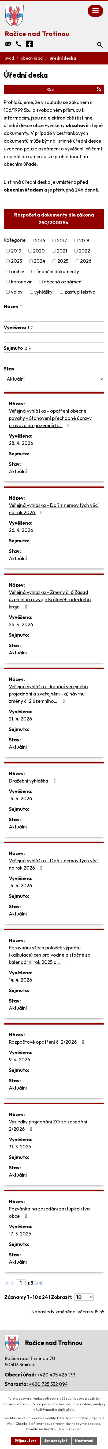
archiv (17, 271)
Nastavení (84, 1441)
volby (17, 292)
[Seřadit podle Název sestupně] (21, 307)
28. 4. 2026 (21, 443)
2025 (62, 261)
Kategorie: (15, 240)
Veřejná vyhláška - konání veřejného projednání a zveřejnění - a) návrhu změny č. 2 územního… (48, 693)
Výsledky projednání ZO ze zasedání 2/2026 (48, 1125)
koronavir (21, 282)
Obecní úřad (32, 58)
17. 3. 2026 (20, 1234)
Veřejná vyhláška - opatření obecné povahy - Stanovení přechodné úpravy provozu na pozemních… (50, 418)
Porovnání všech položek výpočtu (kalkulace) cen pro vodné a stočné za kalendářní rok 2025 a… (50, 955)
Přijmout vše (25, 1441)
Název (11, 306)
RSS (74, 89)
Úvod (9, 58)
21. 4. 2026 (20, 719)
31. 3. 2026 (20, 1147)
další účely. (66, 1409)
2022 (84, 251)
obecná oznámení (63, 282)
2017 (62, 240)
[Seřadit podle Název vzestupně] (21, 305)
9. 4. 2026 (19, 1060)
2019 (16, 251)
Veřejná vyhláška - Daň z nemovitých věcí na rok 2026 (54, 509)
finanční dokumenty (57, 271)
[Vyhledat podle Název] (54, 316)
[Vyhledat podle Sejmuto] (54, 357)
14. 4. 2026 (20, 798)
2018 (84, 240)
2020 (39, 251)
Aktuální (18, 471)
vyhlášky (43, 292)
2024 (39, 261)
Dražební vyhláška (33, 781)
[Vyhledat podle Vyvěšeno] (54, 337)
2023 (16, 261)
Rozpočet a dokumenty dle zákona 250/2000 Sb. (54, 219)
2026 (85, 261)
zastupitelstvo (80, 292)
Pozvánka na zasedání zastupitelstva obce (49, 1212)
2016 (40, 240)
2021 (62, 251)
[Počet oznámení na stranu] (84, 1297)
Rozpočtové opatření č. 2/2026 (47, 1042)
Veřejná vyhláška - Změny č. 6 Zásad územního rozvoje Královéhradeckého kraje (50, 599)
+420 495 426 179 (56, 1375)
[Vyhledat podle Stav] (54, 379)
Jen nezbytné (56, 1441)
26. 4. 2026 (21, 530)
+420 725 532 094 (48, 1384)
